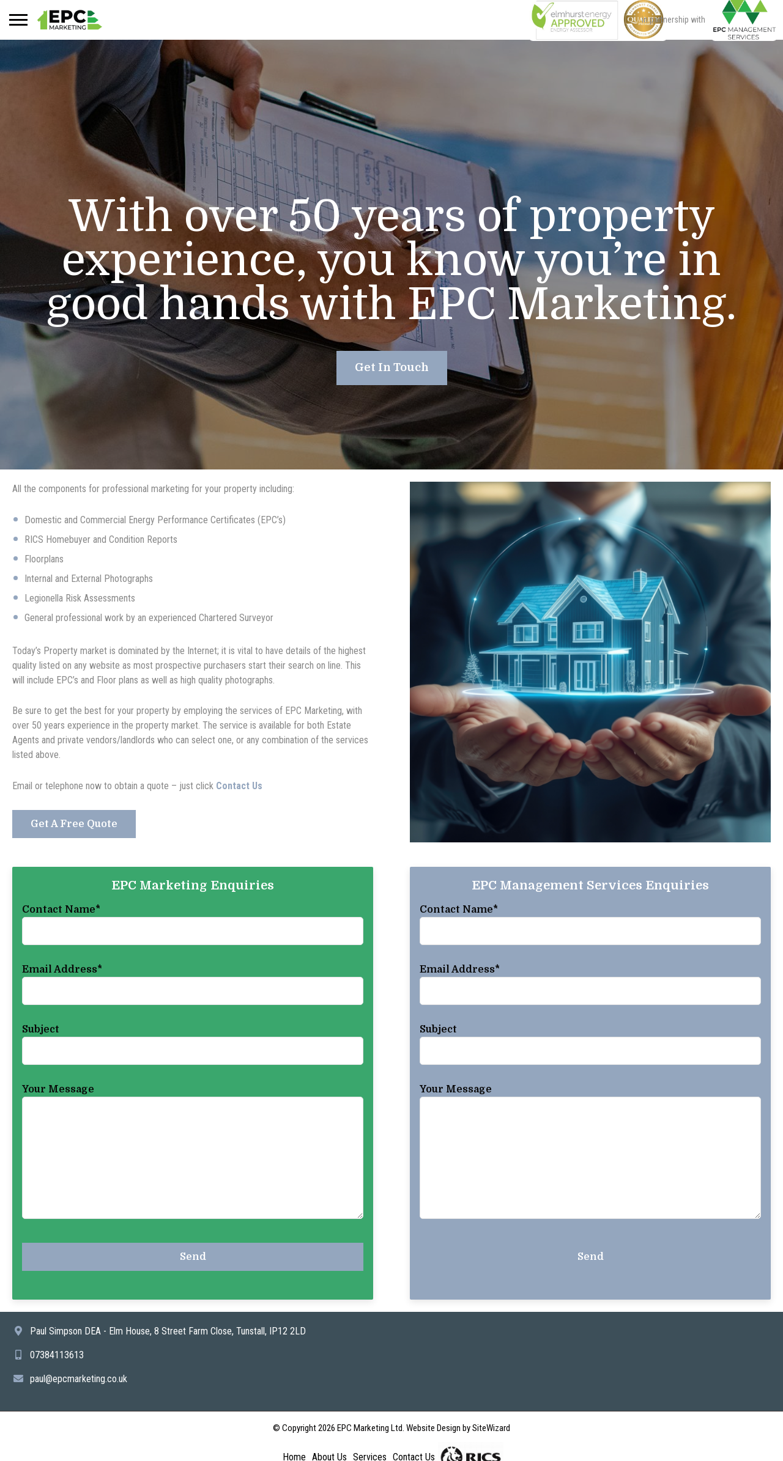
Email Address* (62, 969)
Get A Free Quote (74, 824)
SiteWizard (491, 1427)
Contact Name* (61, 910)
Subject (40, 1029)
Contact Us (239, 786)
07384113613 (57, 1355)
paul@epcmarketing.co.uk (78, 1379)
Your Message (58, 1089)
